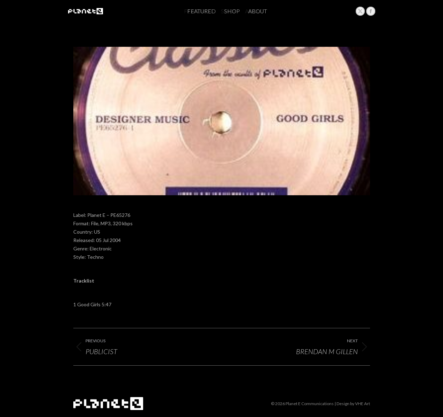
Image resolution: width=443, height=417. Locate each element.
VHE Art (362, 403)
